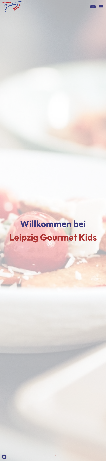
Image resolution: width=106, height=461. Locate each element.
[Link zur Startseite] (12, 6)
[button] (4, 457)
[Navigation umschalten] (100, 6)
